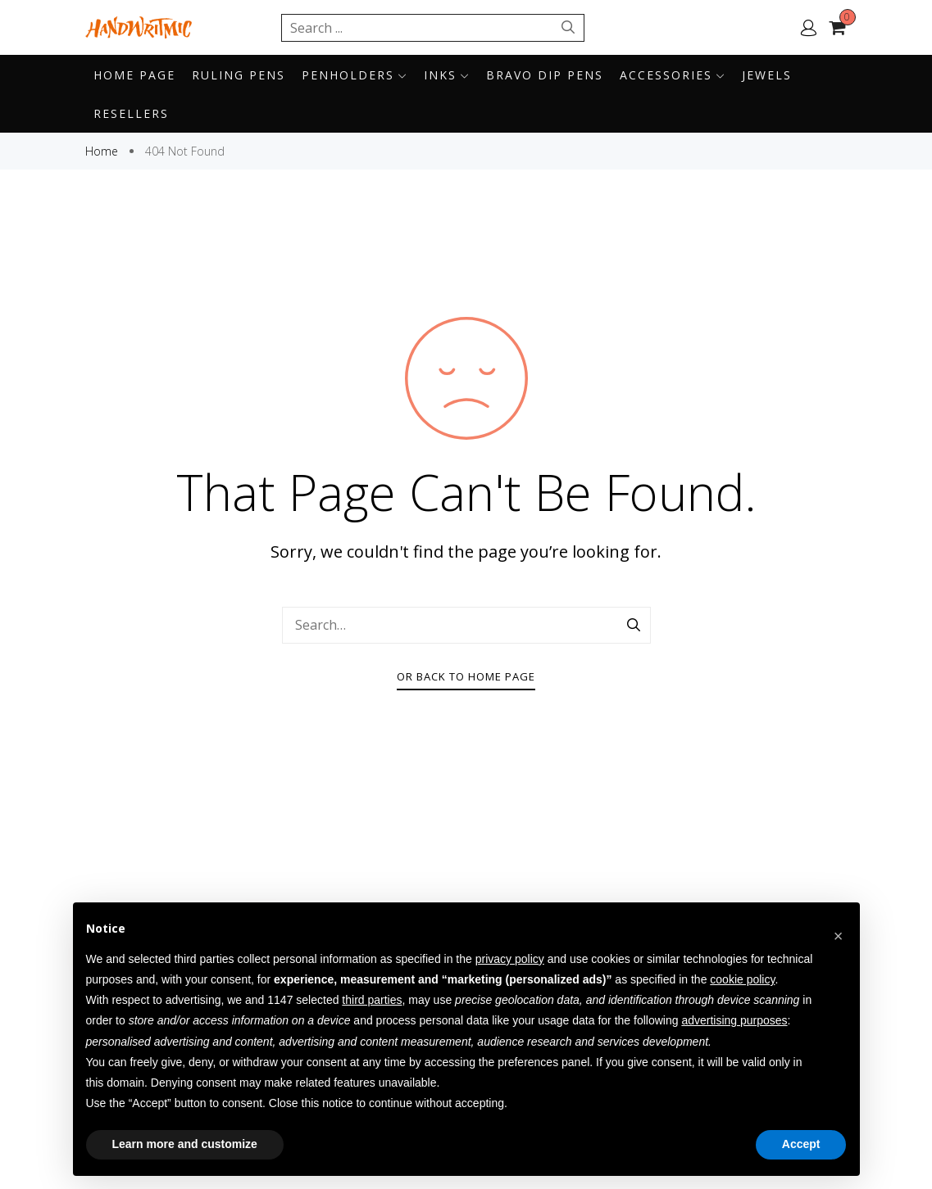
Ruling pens (238, 75)
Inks (447, 75)
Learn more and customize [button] (184, 1144)
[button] (838, 928)
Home (103, 151)
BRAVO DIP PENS (544, 75)
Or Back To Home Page (466, 676)
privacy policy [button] (509, 958)
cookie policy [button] (742, 979)
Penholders (354, 75)
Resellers (131, 113)
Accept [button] (801, 1144)
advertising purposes (734, 1020)
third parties (372, 999)
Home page (134, 75)
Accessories (672, 75)
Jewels (767, 75)
